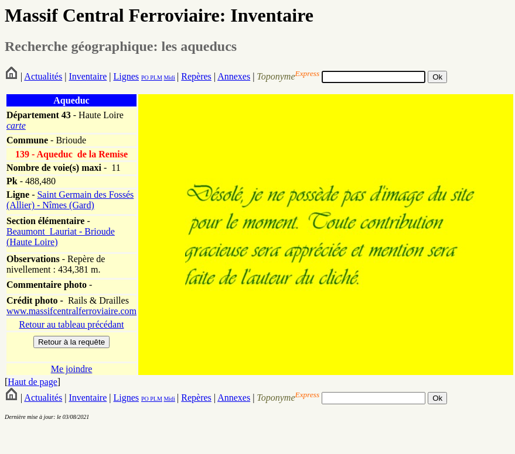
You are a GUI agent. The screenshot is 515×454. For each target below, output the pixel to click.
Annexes (233, 76)
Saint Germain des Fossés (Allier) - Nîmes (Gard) (70, 200)
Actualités (43, 76)
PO (145, 77)
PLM (155, 77)
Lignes (126, 76)
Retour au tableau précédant (71, 324)
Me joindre (72, 369)
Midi (169, 77)
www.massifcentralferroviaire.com (71, 311)
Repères (196, 76)
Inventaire (88, 76)
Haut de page (32, 382)
